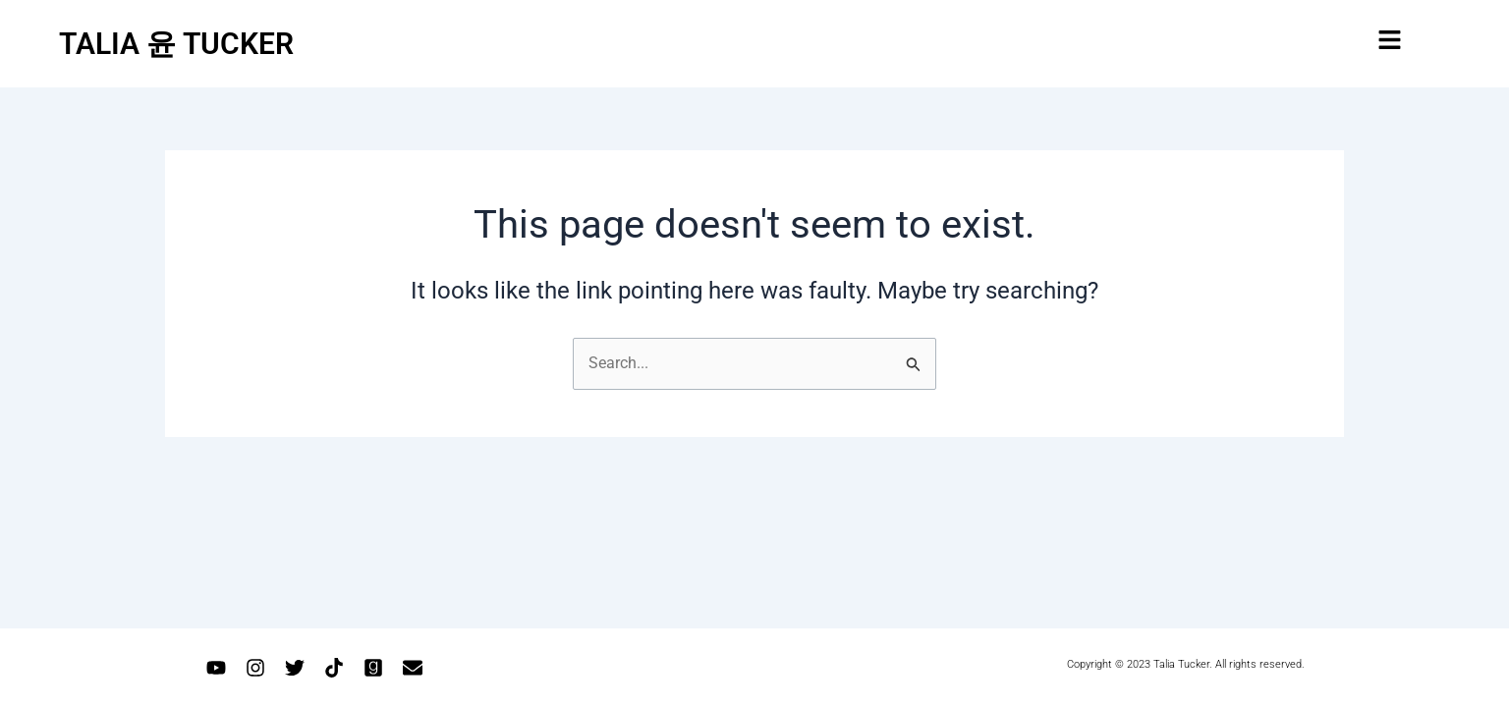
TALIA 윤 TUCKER (176, 44)
